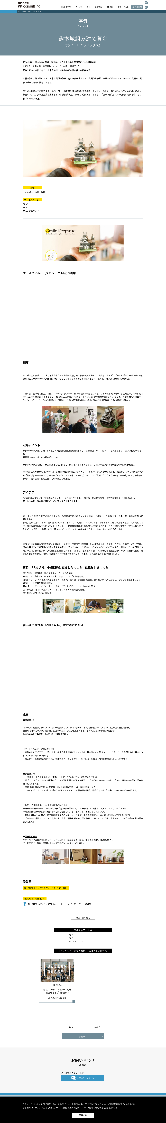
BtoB (71, 938)
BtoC (71, 935)
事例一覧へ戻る (83, 917)
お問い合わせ (123, 7)
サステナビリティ (76, 941)
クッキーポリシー (35, 1108)
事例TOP (26, 11)
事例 (88, 7)
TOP (20, 11)
